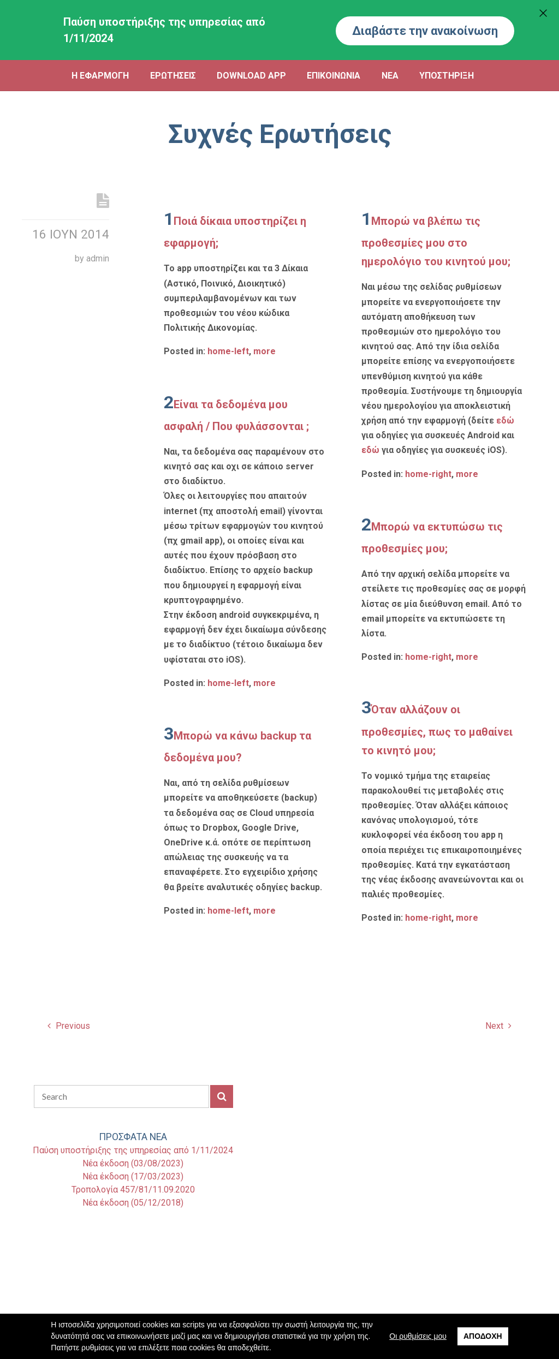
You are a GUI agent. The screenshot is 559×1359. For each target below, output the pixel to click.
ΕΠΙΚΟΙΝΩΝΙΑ (333, 75)
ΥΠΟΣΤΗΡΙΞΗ (446, 75)
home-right (428, 474)
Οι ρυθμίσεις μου (418, 1336)
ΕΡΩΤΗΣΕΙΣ (173, 75)
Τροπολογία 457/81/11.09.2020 (133, 1189)
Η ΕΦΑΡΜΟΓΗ (100, 75)
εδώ (505, 420)
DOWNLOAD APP (251, 75)
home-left (228, 351)
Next (498, 1026)
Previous (68, 1026)
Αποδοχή (482, 1336)
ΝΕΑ (390, 75)
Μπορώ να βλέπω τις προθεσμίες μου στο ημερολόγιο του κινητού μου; (435, 241)
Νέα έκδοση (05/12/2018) (132, 1202)
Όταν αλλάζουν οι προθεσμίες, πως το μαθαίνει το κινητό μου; (437, 729)
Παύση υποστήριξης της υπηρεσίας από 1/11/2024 (133, 1150)
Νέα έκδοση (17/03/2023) (132, 1176)
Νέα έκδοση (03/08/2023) (132, 1163)
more (264, 351)
